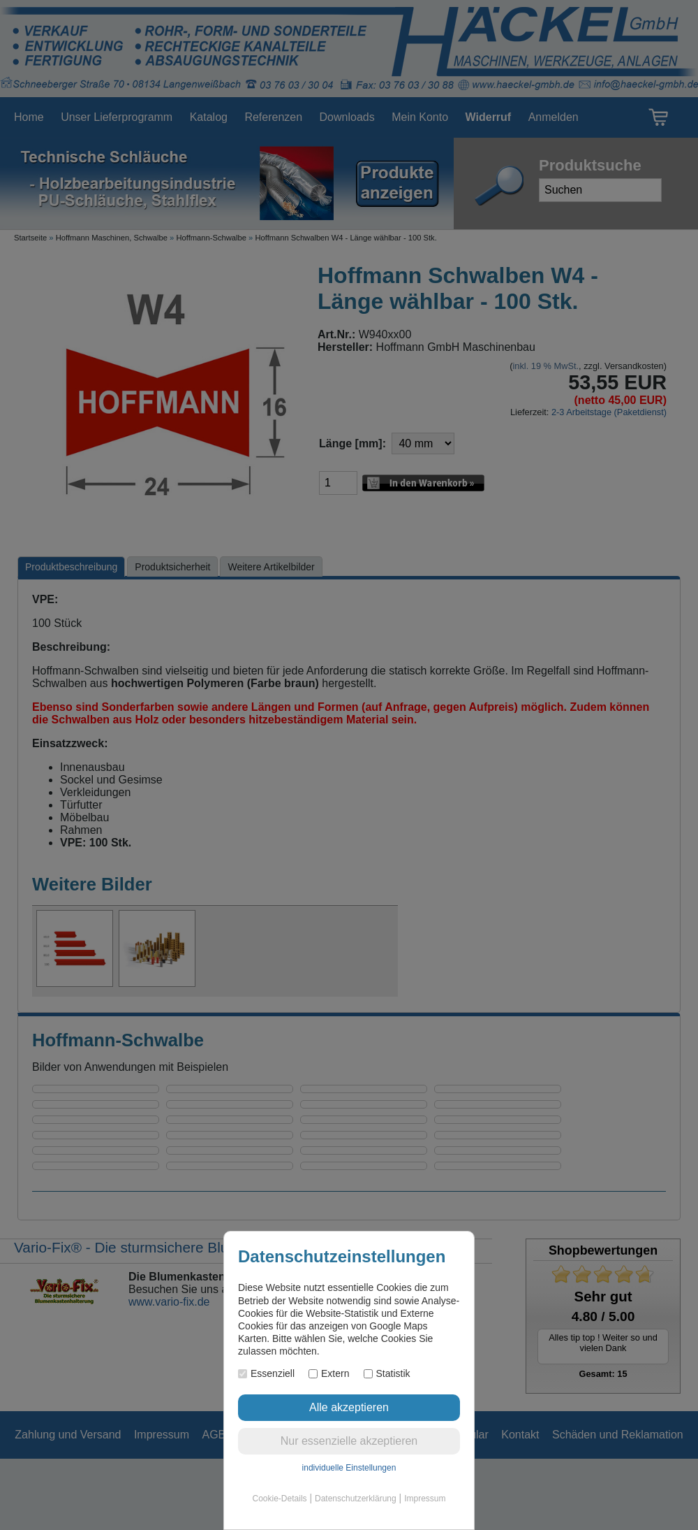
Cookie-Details (280, 1498)
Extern (329, 1373)
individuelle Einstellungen (349, 1468)
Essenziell (266, 1373)
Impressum (424, 1498)
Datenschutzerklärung (355, 1498)
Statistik (387, 1373)
